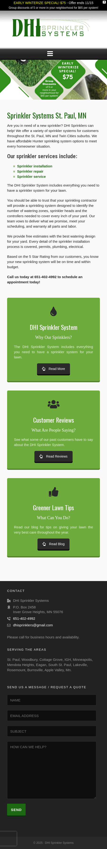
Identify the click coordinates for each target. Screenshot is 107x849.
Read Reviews (53, 456)
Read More (53, 369)
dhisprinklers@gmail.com (33, 625)
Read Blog (53, 544)
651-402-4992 (24, 618)
